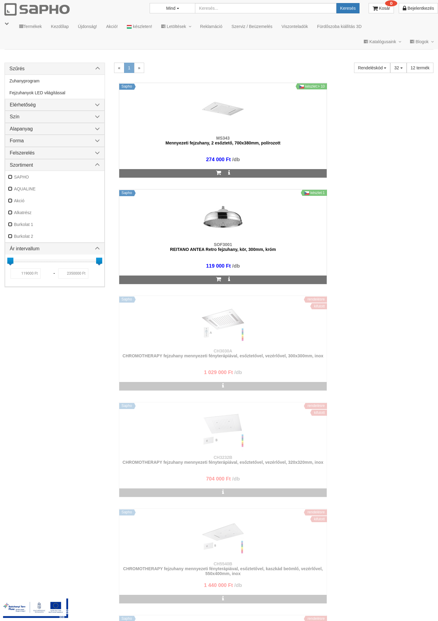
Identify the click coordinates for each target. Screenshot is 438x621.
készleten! (139, 26)
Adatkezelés (225, 608)
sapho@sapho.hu (31, 584)
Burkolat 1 (23, 224)
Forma (17, 140)
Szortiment (21, 165)
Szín (14, 116)
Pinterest (378, 608)
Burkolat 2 (23, 236)
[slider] (10, 261)
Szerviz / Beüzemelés (252, 26)
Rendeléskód (372, 67)
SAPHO (21, 177)
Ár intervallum (25, 248)
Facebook (343, 608)
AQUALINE (25, 188)
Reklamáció (211, 26)
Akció (19, 200)
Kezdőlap (60, 26)
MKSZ (178, 608)
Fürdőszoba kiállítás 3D (339, 26)
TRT (159, 608)
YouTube (412, 608)
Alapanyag (21, 128)
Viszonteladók (295, 26)
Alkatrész (23, 212)
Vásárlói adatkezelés (265, 608)
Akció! (112, 26)
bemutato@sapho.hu (181, 584)
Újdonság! (87, 26)
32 (398, 67)
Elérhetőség (23, 104)
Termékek (30, 26)
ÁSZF (198, 608)
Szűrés (17, 68)
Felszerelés (22, 152)
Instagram (307, 608)
